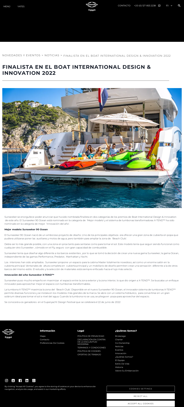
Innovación (120, 353)
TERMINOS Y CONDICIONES (91, 347)
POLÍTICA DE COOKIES (89, 351)
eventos (119, 350)
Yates (21, 6)
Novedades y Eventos (21, 55)
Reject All (141, 398)
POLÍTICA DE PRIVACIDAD (90, 336)
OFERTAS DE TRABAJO (89, 354)
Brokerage (120, 336)
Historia (119, 367)
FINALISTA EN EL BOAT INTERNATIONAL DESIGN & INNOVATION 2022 (117, 55)
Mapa (42, 336)
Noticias (52, 55)
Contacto (124, 5)
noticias (119, 346)
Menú (6, 6)
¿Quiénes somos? (124, 357)
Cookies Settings (140, 391)
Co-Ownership (122, 343)
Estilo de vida (122, 363)
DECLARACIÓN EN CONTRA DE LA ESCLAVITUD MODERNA (91, 341)
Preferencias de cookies (52, 343)
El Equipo (120, 360)
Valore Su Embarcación (127, 370)
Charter (119, 339)
